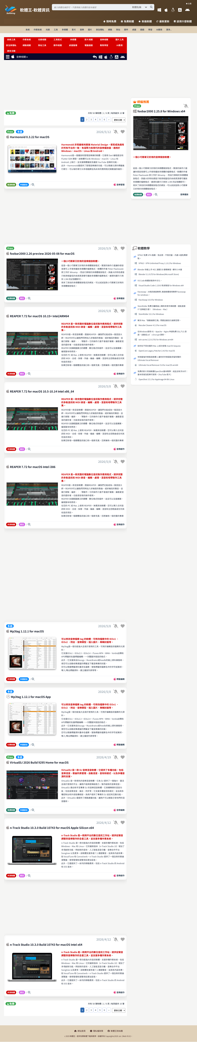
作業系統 (38, 29)
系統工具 (11, 39)
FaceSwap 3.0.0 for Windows (151, 299)
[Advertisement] (65, 85)
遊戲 (142, 29)
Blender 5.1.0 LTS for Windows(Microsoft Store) (159, 274)
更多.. (168, 29)
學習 (150, 29)
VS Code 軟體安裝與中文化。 (150, 280)
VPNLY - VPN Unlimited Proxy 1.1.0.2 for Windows (160, 263)
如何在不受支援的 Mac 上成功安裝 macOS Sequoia (159, 345)
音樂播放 (120, 298)
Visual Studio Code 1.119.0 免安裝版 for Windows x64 (161, 285)
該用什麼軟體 (183, 21)
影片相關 (89, 39)
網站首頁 (80, 1030)
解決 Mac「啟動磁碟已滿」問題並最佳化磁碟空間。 (159, 320)
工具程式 (58, 39)
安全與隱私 (11, 45)
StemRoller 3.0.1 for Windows (151, 314)
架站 (118, 29)
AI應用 (159, 29)
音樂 (82, 29)
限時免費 (110, 21)
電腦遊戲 (89, 45)
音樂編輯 (120, 809)
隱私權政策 (96, 1030)
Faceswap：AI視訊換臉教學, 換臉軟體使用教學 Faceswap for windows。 (162, 293)
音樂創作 (120, 373)
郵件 (126, 29)
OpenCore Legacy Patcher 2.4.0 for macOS (157, 350)
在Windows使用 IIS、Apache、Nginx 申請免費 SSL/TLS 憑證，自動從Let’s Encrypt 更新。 (162, 333)
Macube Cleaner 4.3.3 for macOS (152, 325)
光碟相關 (42, 39)
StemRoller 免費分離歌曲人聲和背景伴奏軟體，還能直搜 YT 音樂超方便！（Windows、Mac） (161, 308)
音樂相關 (104, 39)
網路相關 (27, 45)
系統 (28, 29)
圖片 (90, 29)
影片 (74, 29)
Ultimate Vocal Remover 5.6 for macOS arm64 (158, 365)
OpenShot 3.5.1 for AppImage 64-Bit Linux (156, 379)
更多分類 (11, 50)
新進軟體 (145, 21)
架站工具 (42, 45)
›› (108, 119)
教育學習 (104, 45)
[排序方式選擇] (118, 120)
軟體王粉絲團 (115, 1030)
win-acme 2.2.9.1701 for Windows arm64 (156, 339)
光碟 (48, 29)
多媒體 (65, 29)
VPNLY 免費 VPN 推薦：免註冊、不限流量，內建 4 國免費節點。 (163, 257)
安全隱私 (100, 29)
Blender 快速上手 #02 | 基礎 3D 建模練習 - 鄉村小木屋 (160, 269)
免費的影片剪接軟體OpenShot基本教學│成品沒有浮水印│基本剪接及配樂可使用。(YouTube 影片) (163, 373)
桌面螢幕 (73, 45)
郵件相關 (58, 45)
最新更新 (162, 21)
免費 (10, 113)
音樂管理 (120, 184)
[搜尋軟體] (103, 7)
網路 (110, 29)
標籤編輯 (120, 678)
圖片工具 (119, 39)
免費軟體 (127, 21)
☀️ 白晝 (188, 3)
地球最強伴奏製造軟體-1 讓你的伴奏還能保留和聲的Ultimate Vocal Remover (159, 358)
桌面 (134, 29)
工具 (56, 29)
